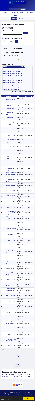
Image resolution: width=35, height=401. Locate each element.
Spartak (25, 393)
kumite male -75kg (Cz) (8, 69)
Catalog (5, 12)
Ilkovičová (11, 374)
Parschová (26, 376)
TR (15, 6)
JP (23, 6)
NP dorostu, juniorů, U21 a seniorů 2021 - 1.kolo (11, 179)
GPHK (26, 12)
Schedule (21, 12)
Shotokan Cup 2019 (10, 207)
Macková (28, 374)
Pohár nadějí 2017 (10, 295)
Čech (20, 376)
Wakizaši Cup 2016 (10, 329)
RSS (31, 395)
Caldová (4, 374)
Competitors (14, 18)
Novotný (15, 376)
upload (18, 91)
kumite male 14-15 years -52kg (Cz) (11, 75)
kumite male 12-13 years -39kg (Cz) (11, 73)
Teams (22, 18)
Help (15, 15)
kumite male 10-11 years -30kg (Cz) (11, 71)
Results (14, 12)
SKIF (17, 12)
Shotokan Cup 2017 (10, 279)
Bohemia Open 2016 (11, 312)
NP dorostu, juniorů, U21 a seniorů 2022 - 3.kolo (11, 135)
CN (27, 6)
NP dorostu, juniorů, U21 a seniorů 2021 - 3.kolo (11, 168)
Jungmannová (20, 374)
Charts (9, 12)
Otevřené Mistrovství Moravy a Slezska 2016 (11, 323)
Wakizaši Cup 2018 (10, 257)
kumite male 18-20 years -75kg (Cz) (11, 87)
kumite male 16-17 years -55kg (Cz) (11, 80)
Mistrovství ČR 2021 (11, 152)
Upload (31, 12)
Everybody (5, 38)
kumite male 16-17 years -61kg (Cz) (11, 82)
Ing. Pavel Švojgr (14, 396)
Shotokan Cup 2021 (10, 163)
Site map (20, 395)
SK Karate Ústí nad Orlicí (16, 52)
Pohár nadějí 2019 (10, 224)
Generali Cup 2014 (10, 345)
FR (11, 6)
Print (17, 364)
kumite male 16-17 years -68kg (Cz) (11, 85)
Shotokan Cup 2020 (10, 185)
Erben (4, 376)
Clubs (19, 18)
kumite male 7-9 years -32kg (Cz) (11, 89)
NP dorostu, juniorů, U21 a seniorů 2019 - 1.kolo (11, 218)
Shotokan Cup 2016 (10, 318)
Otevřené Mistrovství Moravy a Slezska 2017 (11, 290)
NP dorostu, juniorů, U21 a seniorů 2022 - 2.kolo (11, 141)
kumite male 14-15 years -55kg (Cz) (11, 78)
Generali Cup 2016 (10, 301)
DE (19, 6)
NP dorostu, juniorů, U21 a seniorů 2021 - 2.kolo (11, 174)
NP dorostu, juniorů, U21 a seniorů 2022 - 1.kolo (11, 146)
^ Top (17, 356)
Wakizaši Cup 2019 (10, 201)
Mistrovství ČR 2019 (11, 190)
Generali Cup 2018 (10, 240)
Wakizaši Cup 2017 (10, 268)
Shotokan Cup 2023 (10, 108)
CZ (7, 6)
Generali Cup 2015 (10, 334)
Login (26, 395)
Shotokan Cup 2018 (10, 246)
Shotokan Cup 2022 (10, 130)
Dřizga (9, 376)
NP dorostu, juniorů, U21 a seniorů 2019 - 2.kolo (11, 213)
